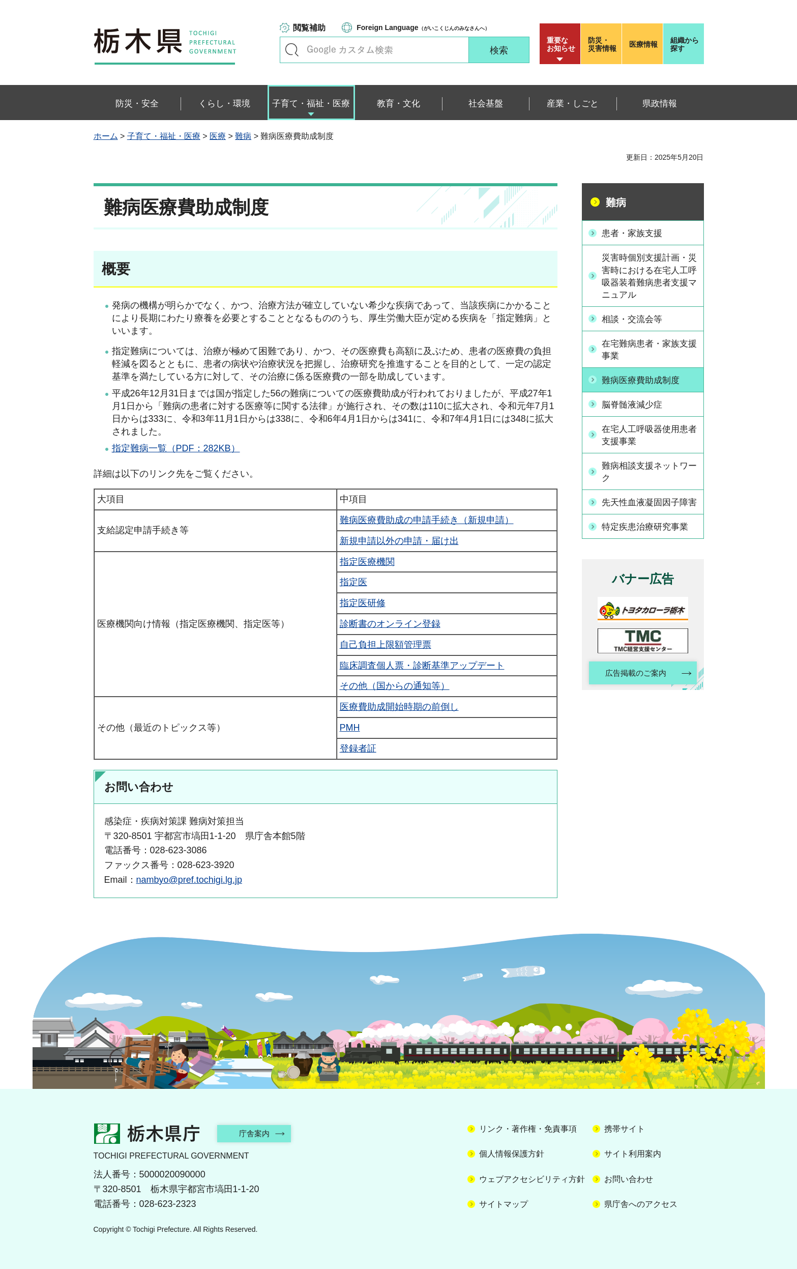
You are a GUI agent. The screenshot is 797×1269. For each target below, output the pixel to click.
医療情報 (643, 44)
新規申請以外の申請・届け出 (399, 541)
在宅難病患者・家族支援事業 (648, 349)
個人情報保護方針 (511, 1153)
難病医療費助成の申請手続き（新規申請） (427, 520)
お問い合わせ (628, 1179)
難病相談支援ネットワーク (648, 471)
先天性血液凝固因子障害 (648, 508)
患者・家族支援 (635, 232)
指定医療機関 (367, 562)
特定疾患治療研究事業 (648, 538)
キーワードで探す (292, 49)
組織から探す (684, 44)
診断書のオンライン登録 (390, 624)
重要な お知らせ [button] (561, 44)
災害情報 (603, 44)
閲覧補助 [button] (309, 27)
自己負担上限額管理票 (385, 645)
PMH (350, 728)
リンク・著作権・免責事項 (528, 1128)
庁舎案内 (259, 1133)
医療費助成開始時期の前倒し (399, 707)
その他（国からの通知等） (395, 686)
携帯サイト (624, 1128)
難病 (243, 136)
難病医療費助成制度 (644, 380)
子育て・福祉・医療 (163, 136)
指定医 (353, 582)
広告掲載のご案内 (633, 685)
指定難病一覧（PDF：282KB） (176, 448)
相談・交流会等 (635, 319)
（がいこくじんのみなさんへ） (423, 27)
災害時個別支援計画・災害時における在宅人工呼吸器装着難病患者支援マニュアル (648, 276)
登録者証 (358, 748)
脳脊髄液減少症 (635, 404)
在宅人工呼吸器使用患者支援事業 (648, 434)
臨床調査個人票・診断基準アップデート (422, 665)
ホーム (106, 136)
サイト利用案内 (632, 1153)
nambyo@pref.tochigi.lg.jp (189, 880)
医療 (218, 136)
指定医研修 (363, 603)
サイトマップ (503, 1204)
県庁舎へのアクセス (640, 1204)
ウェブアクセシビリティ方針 (532, 1179)
